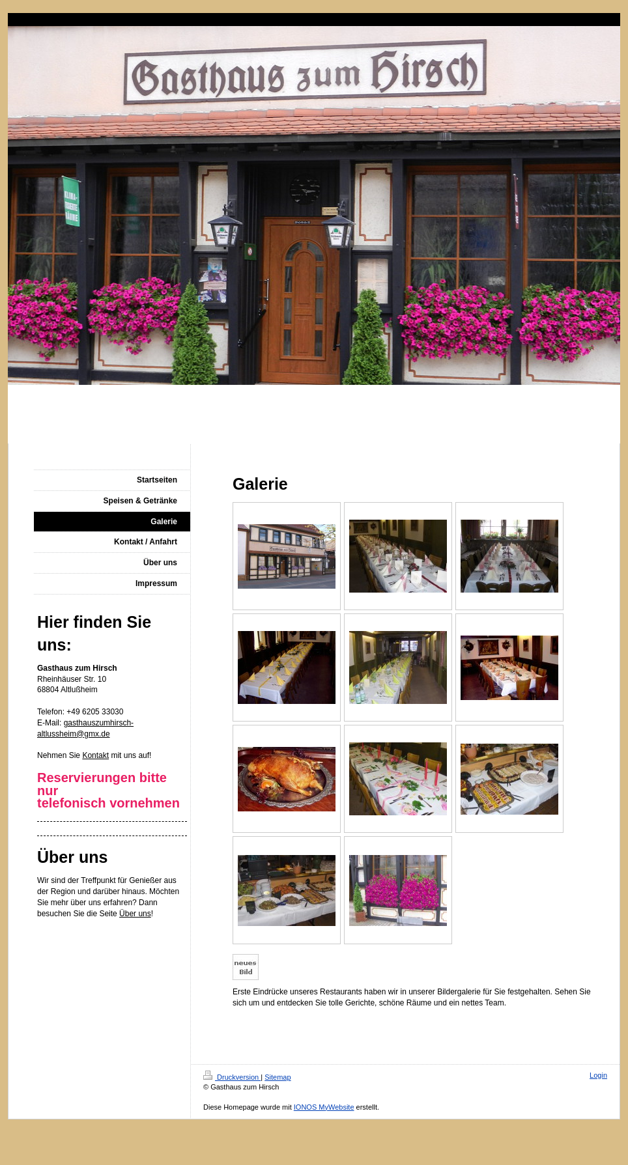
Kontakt (95, 755)
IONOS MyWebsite (324, 1107)
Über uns (135, 913)
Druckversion (232, 1077)
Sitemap (277, 1077)
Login (598, 1075)
